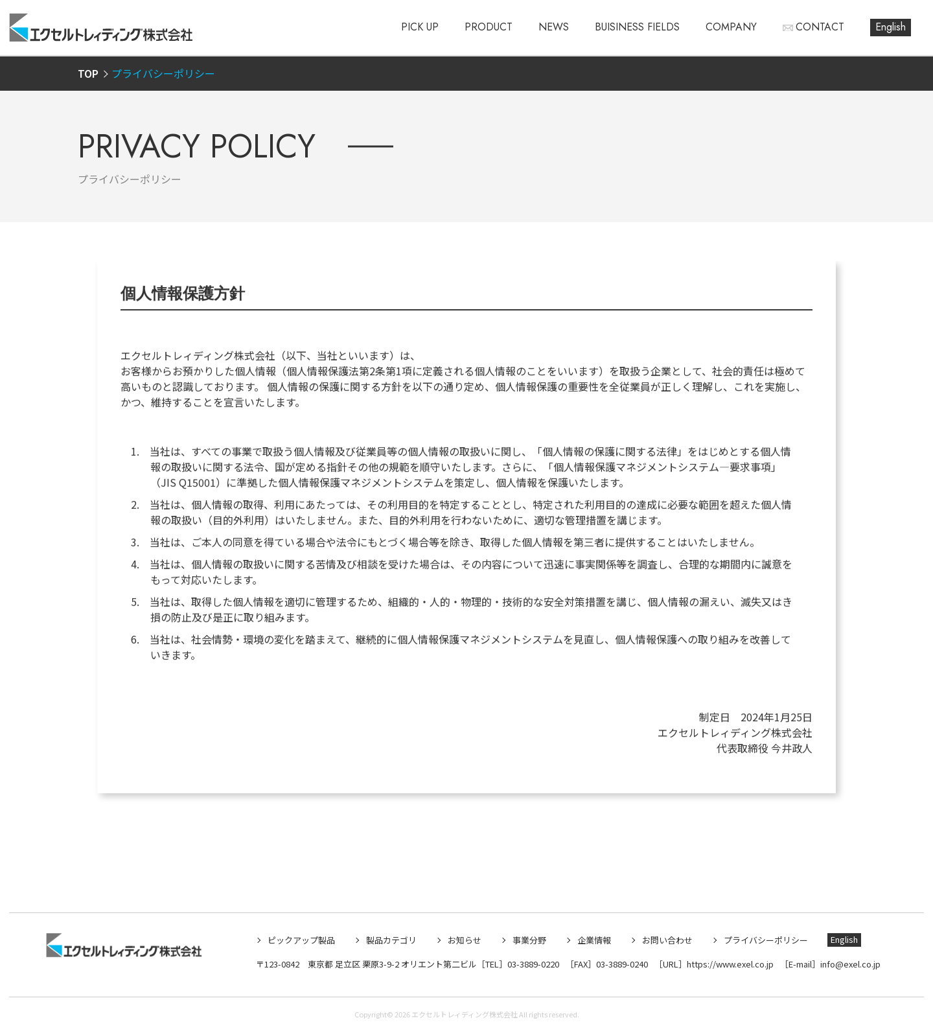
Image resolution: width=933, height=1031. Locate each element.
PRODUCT (489, 27)
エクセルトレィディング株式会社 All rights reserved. (495, 1014)
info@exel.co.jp (850, 964)
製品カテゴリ (391, 940)
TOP (88, 73)
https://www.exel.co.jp (730, 964)
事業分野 (529, 940)
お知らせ (464, 940)
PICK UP (420, 27)
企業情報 (594, 940)
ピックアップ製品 (301, 940)
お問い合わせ (667, 940)
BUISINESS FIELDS (637, 27)
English (890, 26)
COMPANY (731, 27)
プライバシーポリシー (766, 940)
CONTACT (820, 27)
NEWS (553, 27)
